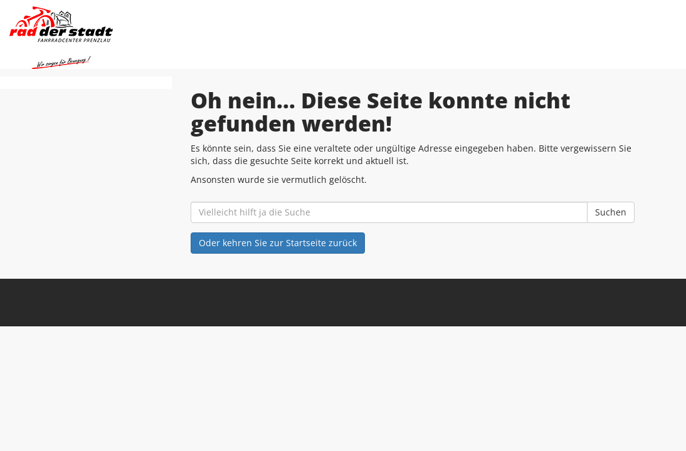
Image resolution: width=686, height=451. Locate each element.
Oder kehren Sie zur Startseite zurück (278, 243)
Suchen (610, 212)
